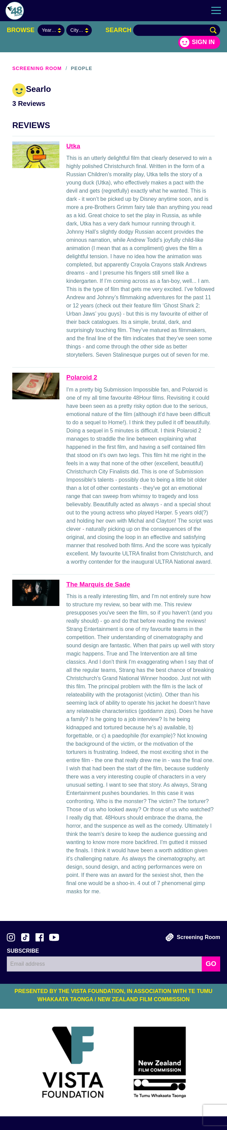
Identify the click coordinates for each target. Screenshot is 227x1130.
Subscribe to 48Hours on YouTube (54, 937)
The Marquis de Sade (98, 584)
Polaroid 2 (81, 377)
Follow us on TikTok (25, 937)
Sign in (203, 42)
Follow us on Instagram (11, 937)
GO (210, 963)
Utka (73, 146)
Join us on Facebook (40, 937)
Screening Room (37, 68)
